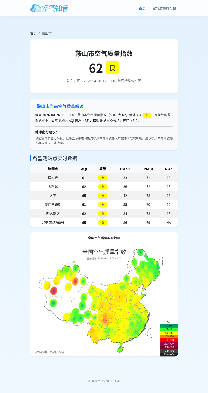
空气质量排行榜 (164, 8)
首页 (142, 8)
